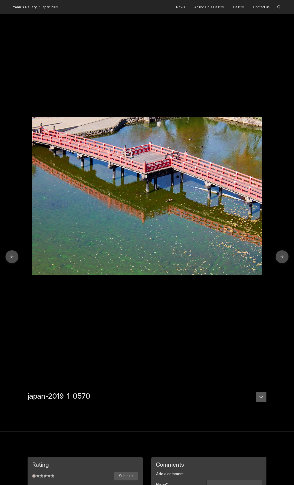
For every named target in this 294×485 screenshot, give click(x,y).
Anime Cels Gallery (209, 7)
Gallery (238, 7)
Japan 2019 (49, 7)
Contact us (261, 7)
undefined (34, 476)
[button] (12, 256)
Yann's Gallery (25, 7)
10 (52, 476)
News (180, 7)
